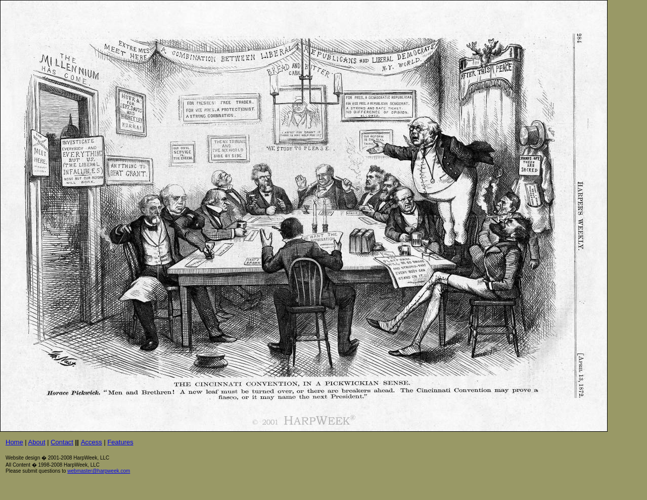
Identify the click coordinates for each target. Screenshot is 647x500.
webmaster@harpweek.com (98, 471)
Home (14, 442)
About (36, 442)
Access (91, 442)
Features (120, 442)
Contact (62, 442)
